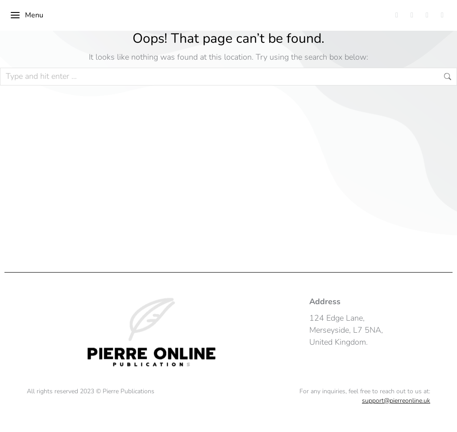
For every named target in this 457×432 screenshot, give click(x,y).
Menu (26, 15)
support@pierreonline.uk (396, 400)
